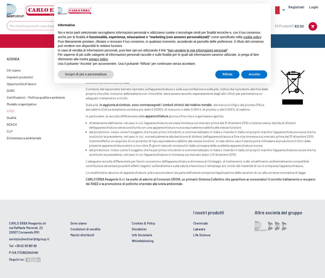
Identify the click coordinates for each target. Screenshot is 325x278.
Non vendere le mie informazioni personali (197, 50)
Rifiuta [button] (227, 74)
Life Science (202, 235)
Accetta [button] (254, 74)
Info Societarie (142, 235)
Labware (199, 229)
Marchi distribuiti (82, 235)
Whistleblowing (143, 241)
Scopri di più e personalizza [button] (86, 74)
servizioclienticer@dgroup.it (29, 239)
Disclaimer (139, 229)
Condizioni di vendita (85, 229)
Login (313, 7)
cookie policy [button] (252, 37)
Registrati (296, 7)
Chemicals (200, 223)
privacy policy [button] (98, 59)
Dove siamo (78, 223)
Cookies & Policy (143, 223)
